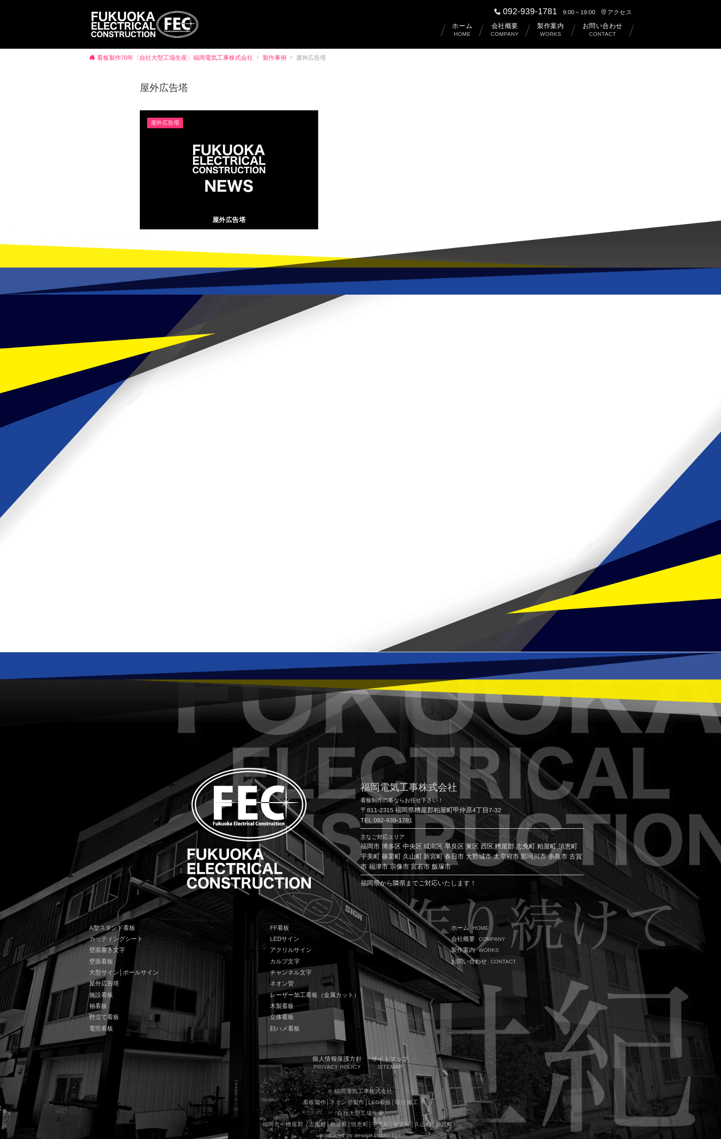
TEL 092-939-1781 (386, 811)
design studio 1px (378, 1126)
